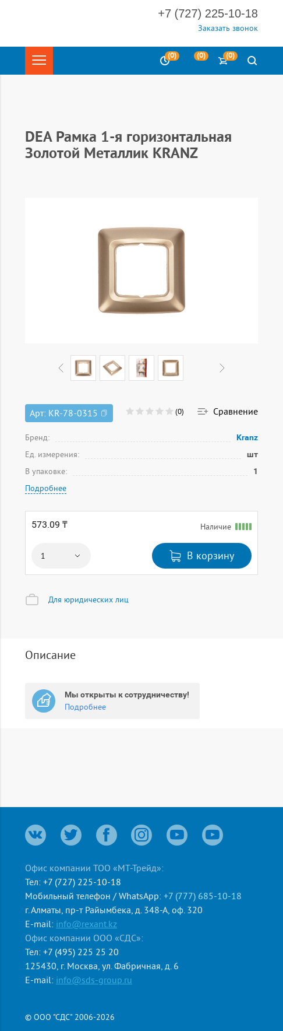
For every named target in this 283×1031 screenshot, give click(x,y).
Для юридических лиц (88, 599)
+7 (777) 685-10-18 (203, 896)
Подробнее (45, 488)
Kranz (247, 437)
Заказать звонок (228, 28)
